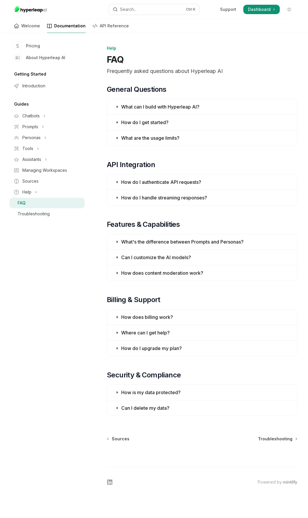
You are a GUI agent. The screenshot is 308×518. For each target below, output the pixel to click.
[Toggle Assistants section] (47, 159)
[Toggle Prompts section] (47, 126)
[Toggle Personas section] (47, 137)
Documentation (66, 28)
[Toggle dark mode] (289, 9)
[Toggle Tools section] (47, 148)
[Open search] (154, 9)
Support (228, 9)
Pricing (27, 45)
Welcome (27, 28)
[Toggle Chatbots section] (47, 116)
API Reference (111, 28)
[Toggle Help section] (47, 192)
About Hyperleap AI (39, 57)
